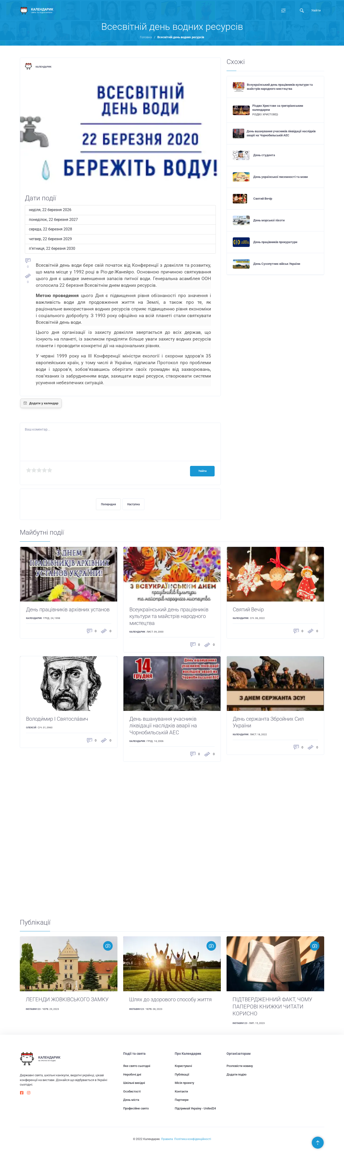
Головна (146, 37)
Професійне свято (136, 1108)
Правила (167, 1139)
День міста (131, 1100)
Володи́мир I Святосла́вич (57, 719)
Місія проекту (184, 1083)
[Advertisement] (163, 837)
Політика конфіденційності (192, 1139)
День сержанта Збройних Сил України (268, 722)
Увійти (316, 10)
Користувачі (183, 1066)
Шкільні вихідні (134, 1083)
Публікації (182, 1074)
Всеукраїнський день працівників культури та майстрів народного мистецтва (280, 87)
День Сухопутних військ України (276, 264)
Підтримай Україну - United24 (195, 1108)
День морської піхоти (269, 220)
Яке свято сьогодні (136, 1066)
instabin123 (33, 1009)
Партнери (181, 1100)
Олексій (31, 727)
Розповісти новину (240, 1066)
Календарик (43, 66)
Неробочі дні (132, 1074)
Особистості (132, 1091)
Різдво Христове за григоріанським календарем (277, 108)
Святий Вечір (262, 198)
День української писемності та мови (280, 177)
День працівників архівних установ (68, 610)
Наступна (133, 504)
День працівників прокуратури (275, 242)
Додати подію (237, 1074)
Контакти (181, 1091)
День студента (264, 155)
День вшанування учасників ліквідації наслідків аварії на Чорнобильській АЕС (281, 133)
